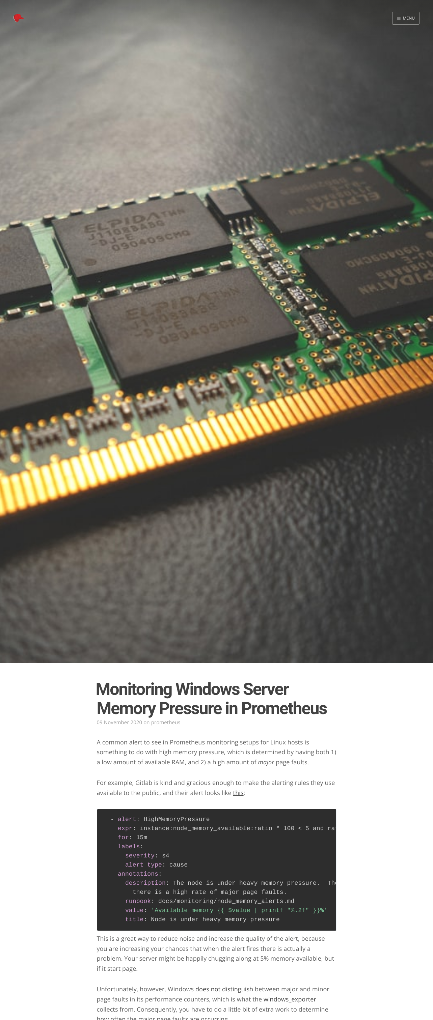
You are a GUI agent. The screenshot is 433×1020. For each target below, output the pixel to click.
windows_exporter (290, 999)
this (238, 793)
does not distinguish (224, 989)
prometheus (166, 722)
